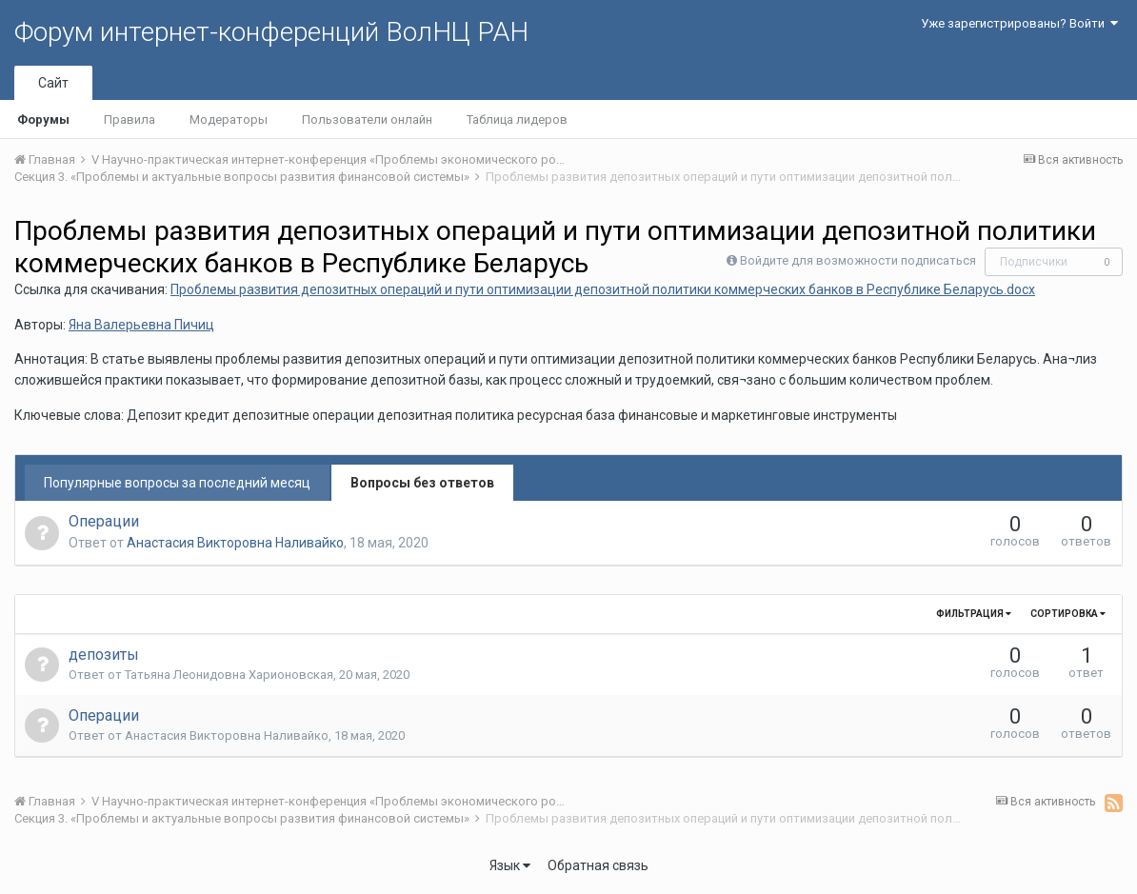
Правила (129, 119)
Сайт (53, 82)
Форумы (43, 119)
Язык (509, 865)
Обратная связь (598, 865)
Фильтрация (973, 613)
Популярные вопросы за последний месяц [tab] (177, 482)
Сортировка (1068, 613)
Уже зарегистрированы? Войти (1019, 23)
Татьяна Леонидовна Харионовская (229, 674)
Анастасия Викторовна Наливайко (235, 542)
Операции (104, 521)
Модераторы (229, 119)
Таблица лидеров (517, 119)
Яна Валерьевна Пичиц (141, 324)
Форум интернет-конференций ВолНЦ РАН (271, 32)
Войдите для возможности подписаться (858, 260)
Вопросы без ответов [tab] (422, 482)
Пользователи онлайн (367, 119)
